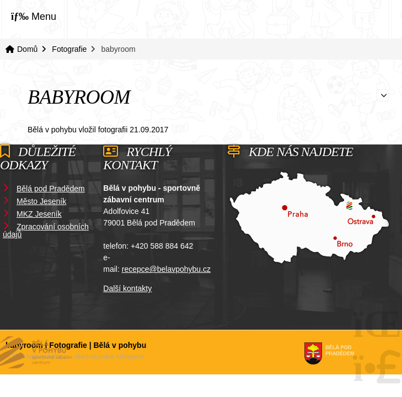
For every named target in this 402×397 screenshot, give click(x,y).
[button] (33, 16)
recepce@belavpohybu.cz (166, 269)
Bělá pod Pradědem (51, 188)
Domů (355, 18)
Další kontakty (127, 288)
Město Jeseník (41, 201)
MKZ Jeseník (39, 214)
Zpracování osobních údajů (46, 230)
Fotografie (69, 49)
